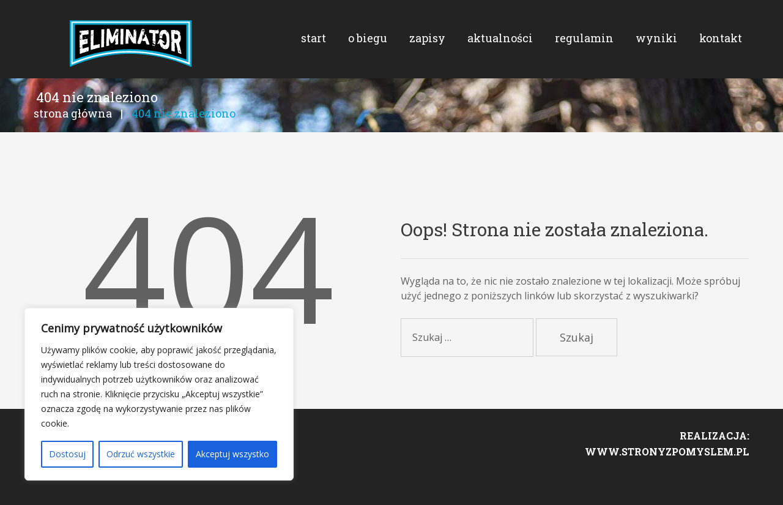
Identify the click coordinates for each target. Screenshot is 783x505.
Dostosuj (67, 454)
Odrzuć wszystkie (140, 454)
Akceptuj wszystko (232, 454)
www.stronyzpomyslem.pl (667, 478)
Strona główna (73, 133)
